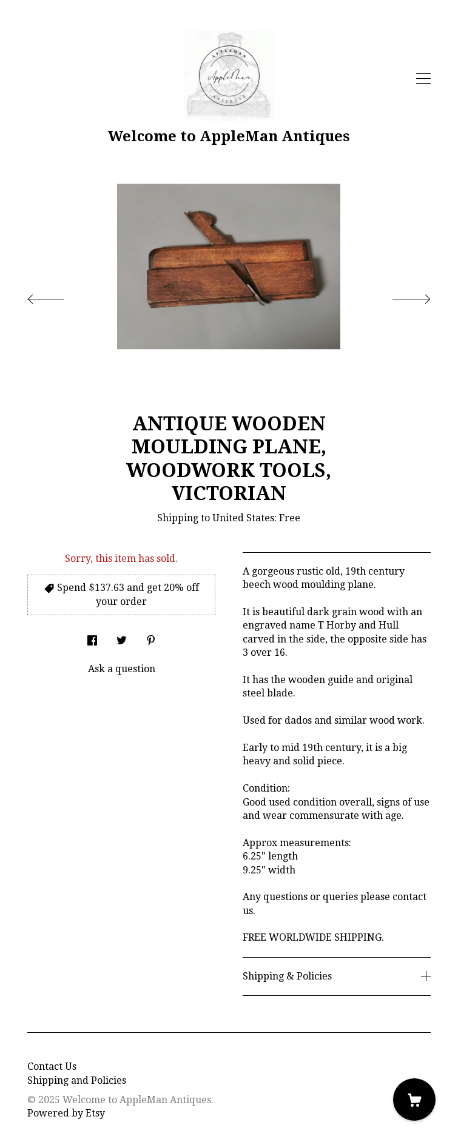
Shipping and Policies (76, 1080)
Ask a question (121, 669)
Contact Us (51, 1066)
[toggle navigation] (423, 79)
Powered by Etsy (66, 1113)
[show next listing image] (400, 295)
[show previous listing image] (57, 295)
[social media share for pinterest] (151, 637)
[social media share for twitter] (121, 637)
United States (243, 518)
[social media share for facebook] (92, 637)
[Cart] (414, 1099)
